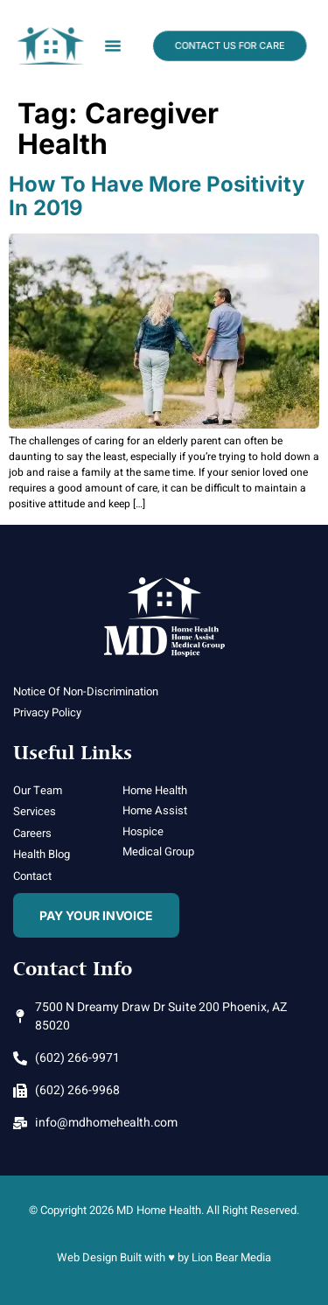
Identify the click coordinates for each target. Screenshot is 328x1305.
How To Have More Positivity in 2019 (156, 195)
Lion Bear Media (231, 1257)
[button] (113, 45)
